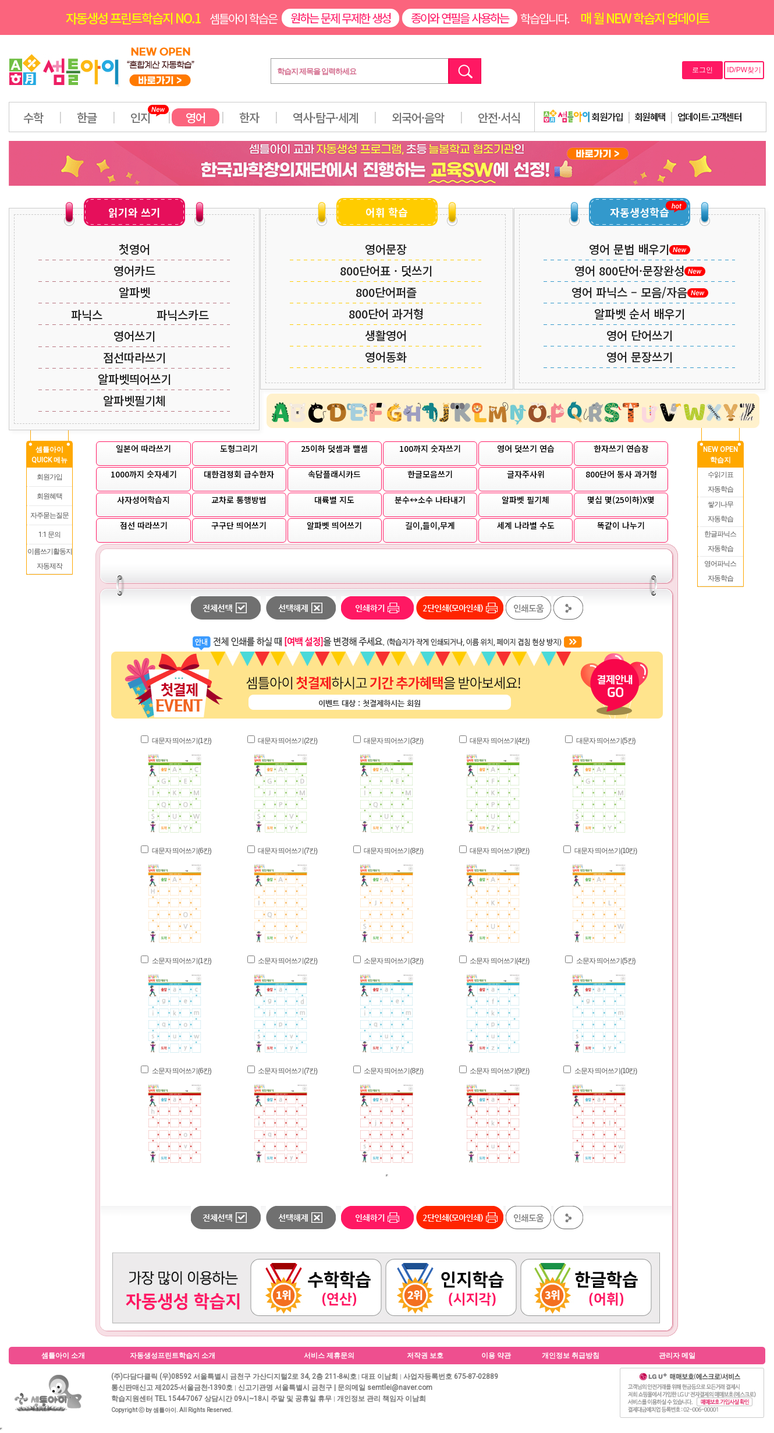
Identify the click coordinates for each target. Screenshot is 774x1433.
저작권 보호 (425, 1355)
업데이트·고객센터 (709, 116)
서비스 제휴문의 (329, 1355)
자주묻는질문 (49, 515)
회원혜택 (650, 116)
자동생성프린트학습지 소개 (172, 1355)
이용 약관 (496, 1355)
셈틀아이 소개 (63, 1355)
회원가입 (583, 116)
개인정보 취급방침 (570, 1355)
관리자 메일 (677, 1355)
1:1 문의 (49, 534)
